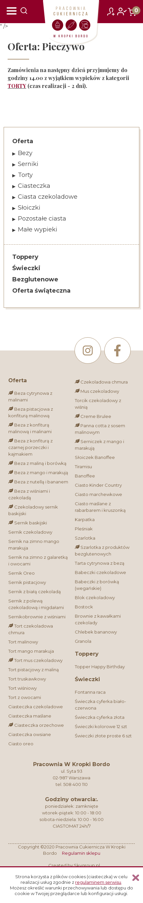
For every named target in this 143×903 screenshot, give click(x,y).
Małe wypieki (37, 229)
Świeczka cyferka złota (99, 717)
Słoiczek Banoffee (95, 457)
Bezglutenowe (35, 279)
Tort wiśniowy (22, 688)
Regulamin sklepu (81, 853)
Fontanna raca (90, 692)
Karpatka (85, 519)
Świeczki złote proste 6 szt (103, 735)
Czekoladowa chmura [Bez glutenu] (101, 382)
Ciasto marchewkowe (98, 494)
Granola (83, 641)
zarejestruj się (111, 10)
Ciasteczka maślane (29, 715)
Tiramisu (83, 466)
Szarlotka (85, 538)
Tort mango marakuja (31, 651)
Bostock (84, 606)
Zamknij (135, 878)
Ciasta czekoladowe (47, 196)
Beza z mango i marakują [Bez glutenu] (38, 472)
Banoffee (85, 475)
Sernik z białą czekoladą (34, 591)
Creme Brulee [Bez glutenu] (93, 416)
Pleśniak (84, 528)
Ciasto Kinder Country (98, 485)
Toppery (25, 257)
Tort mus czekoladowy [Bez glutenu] (35, 660)
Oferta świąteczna (41, 290)
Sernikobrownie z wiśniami (37, 616)
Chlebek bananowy (96, 632)
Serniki (28, 164)
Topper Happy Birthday (100, 666)
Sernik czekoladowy (30, 532)
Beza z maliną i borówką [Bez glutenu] (37, 463)
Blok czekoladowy (95, 597)
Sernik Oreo (21, 573)
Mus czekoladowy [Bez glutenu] (97, 391)
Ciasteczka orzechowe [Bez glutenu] (36, 725)
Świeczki (26, 268)
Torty (25, 175)
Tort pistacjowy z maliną (33, 669)
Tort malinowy (23, 641)
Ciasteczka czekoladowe (35, 706)
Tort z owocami (24, 697)
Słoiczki (29, 207)
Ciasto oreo (20, 743)
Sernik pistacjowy (27, 582)
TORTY (17, 85)
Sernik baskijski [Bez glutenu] (27, 522)
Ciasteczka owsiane (29, 734)
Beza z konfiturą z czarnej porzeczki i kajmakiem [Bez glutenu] (30, 447)
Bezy (25, 153)
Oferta (22, 141)
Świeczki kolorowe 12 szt (101, 726)
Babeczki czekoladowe (100, 572)
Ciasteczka (34, 185)
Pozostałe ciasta (42, 218)
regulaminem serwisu (98, 882)
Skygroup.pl (87, 865)
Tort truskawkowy (27, 678)
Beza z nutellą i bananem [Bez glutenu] (38, 481)
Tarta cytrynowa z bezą (99, 563)
